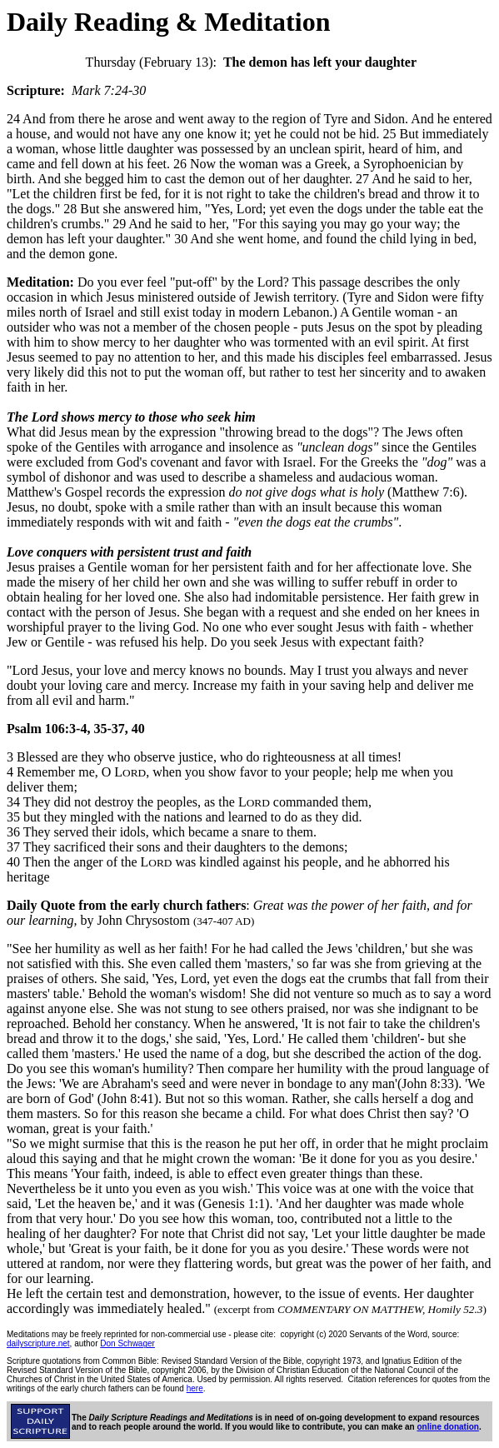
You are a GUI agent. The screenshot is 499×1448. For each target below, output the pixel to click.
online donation (448, 1426)
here (195, 1388)
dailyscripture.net (38, 1343)
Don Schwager (127, 1343)
